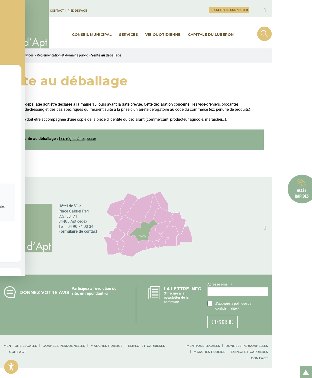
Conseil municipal (112, 34)
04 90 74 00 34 (80, 226)
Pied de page (90, 10)
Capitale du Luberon (231, 34)
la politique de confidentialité (282, 303)
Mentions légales (20, 341)
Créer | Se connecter (269, 10)
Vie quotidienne (183, 34)
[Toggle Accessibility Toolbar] (11, 366)
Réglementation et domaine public (62, 55)
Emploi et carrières (146, 341)
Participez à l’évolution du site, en (111, 288)
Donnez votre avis (44, 292)
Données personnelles (64, 341)
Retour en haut (304, 367)
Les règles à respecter (92, 138)
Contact (70, 10)
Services (148, 34)
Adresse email (250, 284)
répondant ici (93, 293)
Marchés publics (107, 341)
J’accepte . (275, 304)
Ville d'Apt (11, 55)
